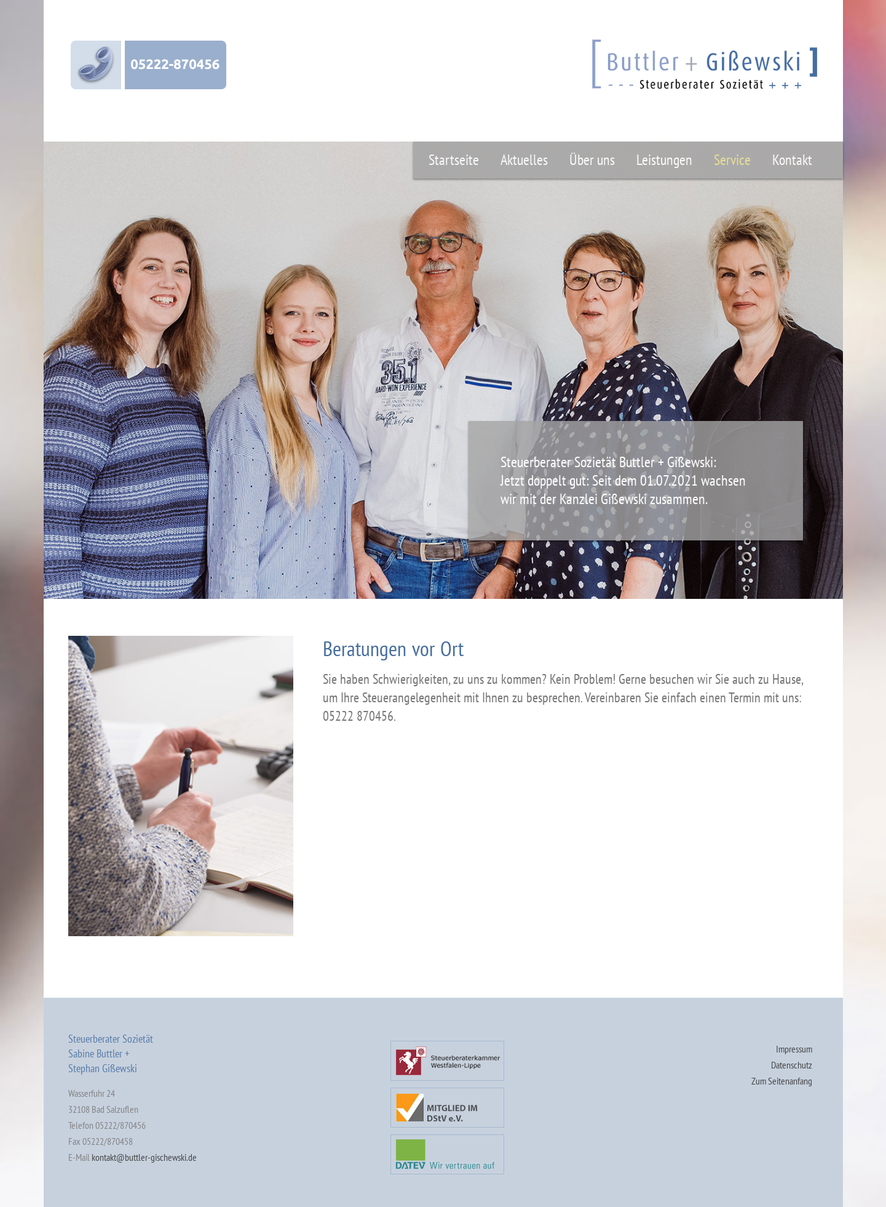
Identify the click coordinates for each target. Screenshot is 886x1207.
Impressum (794, 1049)
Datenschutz (791, 1065)
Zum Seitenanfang (781, 1081)
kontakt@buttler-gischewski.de (144, 1157)
